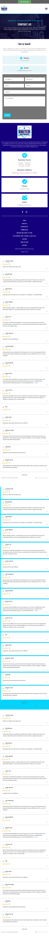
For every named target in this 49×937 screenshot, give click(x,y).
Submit (7, 115)
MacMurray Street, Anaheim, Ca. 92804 (24, 173)
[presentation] (15, 110)
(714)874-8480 (24, 60)
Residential (24, 226)
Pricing (24, 239)
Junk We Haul (24, 242)
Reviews (24, 245)
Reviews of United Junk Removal (9, 478)
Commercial (24, 229)
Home (24, 220)
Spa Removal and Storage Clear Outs (24, 236)
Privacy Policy (31, 248)
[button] (46, 9)
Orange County (24, 251)
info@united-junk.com (24, 205)
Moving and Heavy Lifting (24, 233)
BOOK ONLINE (24, 1)
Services (24, 223)
